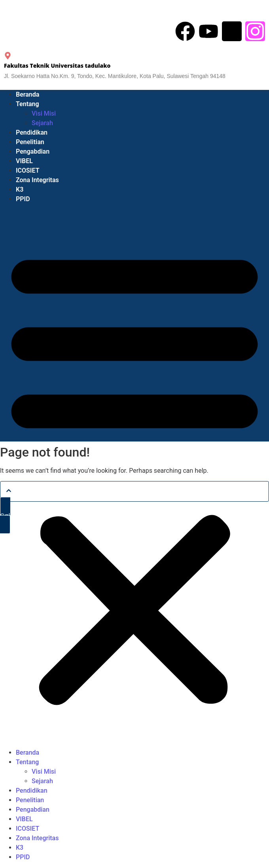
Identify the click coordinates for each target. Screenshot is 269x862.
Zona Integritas (37, 180)
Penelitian (30, 142)
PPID (23, 199)
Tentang (27, 104)
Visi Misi (44, 113)
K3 (19, 189)
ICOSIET (27, 170)
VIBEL (24, 161)
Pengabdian (32, 151)
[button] (134, 476)
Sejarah (42, 123)
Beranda (27, 94)
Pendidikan (31, 132)
